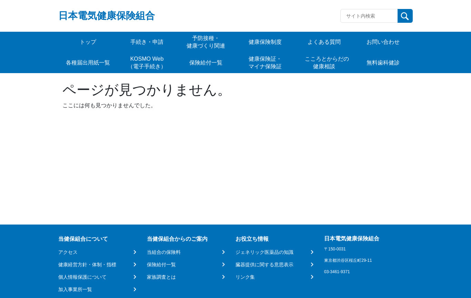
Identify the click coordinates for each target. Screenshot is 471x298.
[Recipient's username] (369, 16)
